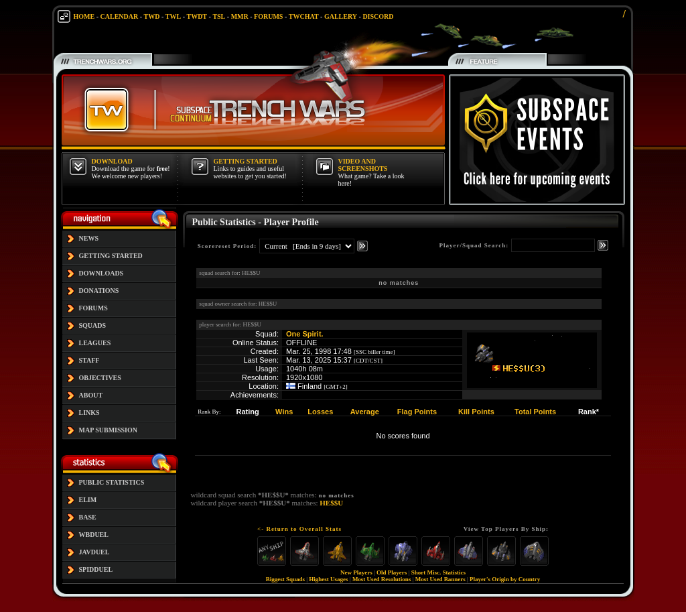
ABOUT (91, 395)
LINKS (89, 412)
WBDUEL (94, 534)
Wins (284, 412)
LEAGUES (95, 343)
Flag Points (417, 412)
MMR (240, 16)
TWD (152, 16)
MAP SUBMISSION (108, 430)
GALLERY (340, 16)
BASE (87, 517)
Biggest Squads (285, 579)
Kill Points (476, 412)
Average (364, 412)
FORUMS (268, 16)
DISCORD (377, 16)
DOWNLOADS (101, 273)
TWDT (196, 16)
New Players (356, 572)
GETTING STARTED (111, 255)
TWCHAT (304, 16)
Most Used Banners (440, 579)
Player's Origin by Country (505, 579)
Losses (320, 412)
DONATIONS (99, 290)
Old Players (391, 572)
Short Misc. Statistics (438, 572)
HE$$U (331, 503)
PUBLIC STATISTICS (112, 482)
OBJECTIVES (100, 377)
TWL (173, 16)
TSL (218, 16)
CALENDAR (119, 16)
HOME (84, 16)
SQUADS (93, 325)
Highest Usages (328, 579)
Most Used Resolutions (381, 579)
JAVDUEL (94, 552)
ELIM (88, 499)
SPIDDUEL (96, 569)
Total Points (535, 412)
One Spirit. (305, 334)
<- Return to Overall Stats (299, 529)
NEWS (88, 238)
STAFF (89, 360)
